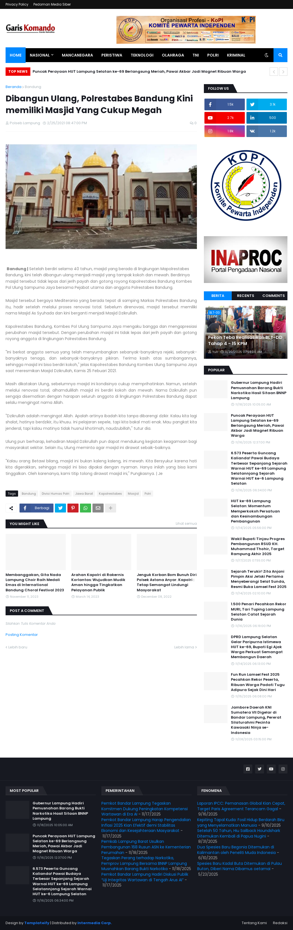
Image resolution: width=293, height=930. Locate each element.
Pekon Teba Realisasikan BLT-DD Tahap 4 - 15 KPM (245, 341)
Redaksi (280, 923)
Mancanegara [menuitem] (77, 55)
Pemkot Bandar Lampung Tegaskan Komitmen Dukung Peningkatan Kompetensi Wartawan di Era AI (144, 808)
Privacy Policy (17, 4)
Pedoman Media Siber (52, 4)
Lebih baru (17, 647)
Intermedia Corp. (94, 923)
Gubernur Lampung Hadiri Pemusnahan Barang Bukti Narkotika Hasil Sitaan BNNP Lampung (258, 390)
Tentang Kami (254, 923)
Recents (245, 295)
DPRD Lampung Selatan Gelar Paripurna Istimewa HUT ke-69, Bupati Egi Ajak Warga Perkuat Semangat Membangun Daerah (257, 647)
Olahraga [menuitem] (173, 55)
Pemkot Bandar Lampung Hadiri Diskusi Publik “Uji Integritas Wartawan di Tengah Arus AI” (144, 877)
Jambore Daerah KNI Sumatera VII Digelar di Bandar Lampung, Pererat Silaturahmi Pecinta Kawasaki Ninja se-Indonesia (256, 720)
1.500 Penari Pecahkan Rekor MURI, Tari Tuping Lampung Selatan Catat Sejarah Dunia (258, 612)
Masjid (133, 493)
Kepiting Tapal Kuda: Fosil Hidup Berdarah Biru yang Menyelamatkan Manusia (240, 822)
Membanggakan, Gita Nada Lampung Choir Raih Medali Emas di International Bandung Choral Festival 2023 (35, 582)
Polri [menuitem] (213, 55)
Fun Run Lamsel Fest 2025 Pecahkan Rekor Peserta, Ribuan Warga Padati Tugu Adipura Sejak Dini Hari (258, 682)
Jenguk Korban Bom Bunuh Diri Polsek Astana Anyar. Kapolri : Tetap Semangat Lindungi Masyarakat (167, 582)
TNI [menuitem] (195, 55)
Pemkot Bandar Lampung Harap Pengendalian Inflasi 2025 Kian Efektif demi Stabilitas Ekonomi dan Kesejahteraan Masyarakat (146, 825)
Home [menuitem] (15, 55)
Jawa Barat (84, 493)
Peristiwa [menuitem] (111, 55)
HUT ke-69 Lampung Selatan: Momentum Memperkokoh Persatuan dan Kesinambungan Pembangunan (255, 511)
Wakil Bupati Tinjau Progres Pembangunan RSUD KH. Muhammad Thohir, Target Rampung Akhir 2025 (258, 546)
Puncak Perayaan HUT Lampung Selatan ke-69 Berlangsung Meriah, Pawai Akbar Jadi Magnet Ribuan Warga (139, 71)
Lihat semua (186, 523)
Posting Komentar (22, 634)
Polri (148, 493)
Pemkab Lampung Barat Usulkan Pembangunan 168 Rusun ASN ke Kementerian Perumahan (146, 847)
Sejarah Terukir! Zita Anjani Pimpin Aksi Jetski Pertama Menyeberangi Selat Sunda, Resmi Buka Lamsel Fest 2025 (259, 579)
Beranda (13, 86)
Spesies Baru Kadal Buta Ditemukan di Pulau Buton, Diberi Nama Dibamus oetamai (239, 866)
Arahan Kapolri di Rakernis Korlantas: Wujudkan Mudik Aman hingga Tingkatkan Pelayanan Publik (98, 582)
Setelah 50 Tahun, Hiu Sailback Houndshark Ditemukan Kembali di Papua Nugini (238, 833)
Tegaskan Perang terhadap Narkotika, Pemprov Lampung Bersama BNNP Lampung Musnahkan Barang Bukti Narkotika (144, 863)
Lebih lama (184, 647)
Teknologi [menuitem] (142, 55)
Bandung (33, 86)
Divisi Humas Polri (55, 493)
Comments (273, 295)
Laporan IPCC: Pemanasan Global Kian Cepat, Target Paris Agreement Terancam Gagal (241, 806)
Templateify (36, 923)
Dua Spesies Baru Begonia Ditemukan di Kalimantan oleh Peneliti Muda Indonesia (236, 849)
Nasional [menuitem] (40, 55)
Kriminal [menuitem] (236, 55)
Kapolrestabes (110, 493)
